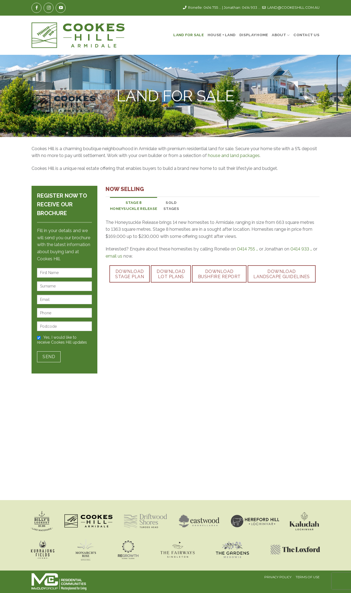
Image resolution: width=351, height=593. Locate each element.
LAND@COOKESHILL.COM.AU (293, 7)
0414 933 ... (251, 7)
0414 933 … (301, 249)
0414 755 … (247, 249)
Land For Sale (188, 35)
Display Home (253, 35)
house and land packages (234, 155)
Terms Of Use (307, 577)
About (281, 35)
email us (114, 256)
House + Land (222, 35)
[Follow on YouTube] (61, 8)
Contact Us (306, 35)
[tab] (133, 206)
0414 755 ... (212, 7)
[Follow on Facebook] (36, 8)
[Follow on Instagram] (48, 8)
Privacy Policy (277, 577)
